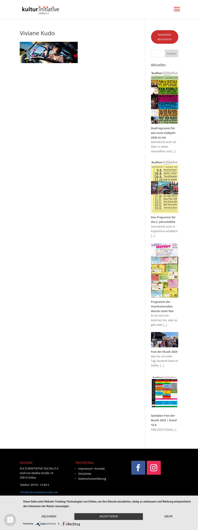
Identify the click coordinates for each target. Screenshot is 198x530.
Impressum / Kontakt (91, 468)
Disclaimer (84, 473)
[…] (174, 151)
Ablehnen (48, 516)
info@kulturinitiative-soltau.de (39, 492)
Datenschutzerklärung (92, 478)
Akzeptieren (108, 516)
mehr (169, 516)
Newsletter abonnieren (164, 37)
